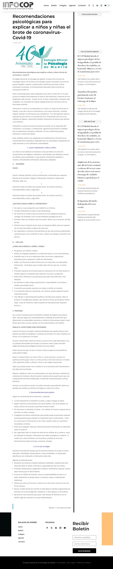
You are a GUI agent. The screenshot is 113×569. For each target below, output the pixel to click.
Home (46, 5)
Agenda (72, 5)
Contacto (82, 5)
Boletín (54, 5)
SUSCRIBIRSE (84, 551)
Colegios (63, 5)
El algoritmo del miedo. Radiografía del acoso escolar (87, 204)
